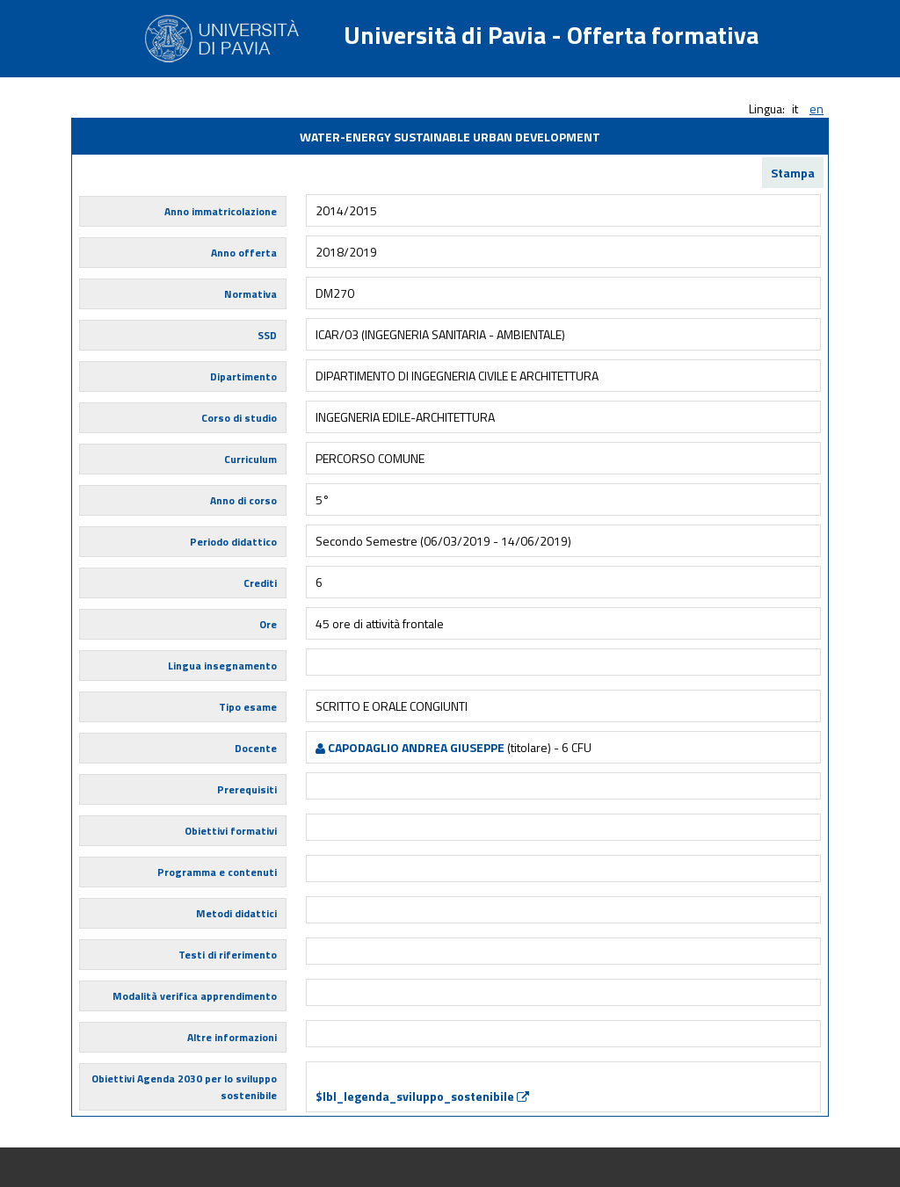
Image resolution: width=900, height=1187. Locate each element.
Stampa (793, 172)
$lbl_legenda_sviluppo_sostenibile (422, 1096)
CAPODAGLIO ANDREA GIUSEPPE (410, 747)
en (816, 108)
